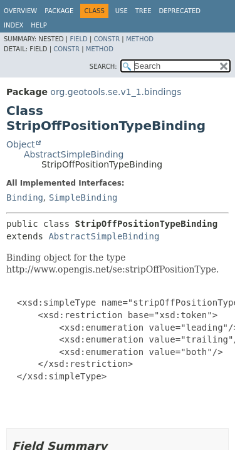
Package (58, 11)
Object (20, 144)
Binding (24, 197)
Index (13, 25)
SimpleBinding (83, 197)
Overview (20, 11)
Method (140, 39)
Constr (106, 39)
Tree (143, 11)
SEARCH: (103, 66)
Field (78, 39)
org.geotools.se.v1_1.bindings (115, 92)
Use (121, 11)
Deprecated (180, 11)
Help (38, 25)
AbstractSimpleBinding (73, 154)
